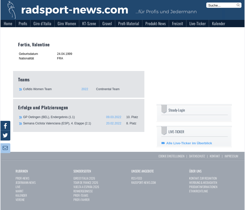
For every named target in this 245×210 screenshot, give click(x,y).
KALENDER (21, 195)
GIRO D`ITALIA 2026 (84, 178)
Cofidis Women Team (81, 89)
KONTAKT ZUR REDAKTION (203, 178)
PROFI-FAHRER (81, 199)
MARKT (19, 191)
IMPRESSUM (231, 156)
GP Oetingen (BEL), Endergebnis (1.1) (81, 117)
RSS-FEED (136, 178)
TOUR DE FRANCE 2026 (85, 182)
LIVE (18, 187)
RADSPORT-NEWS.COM (143, 182)
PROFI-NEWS (22, 178)
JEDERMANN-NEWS (26, 182)
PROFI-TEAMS (80, 195)
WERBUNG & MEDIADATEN (203, 182)
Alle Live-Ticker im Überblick (189, 143)
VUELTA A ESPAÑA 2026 (86, 187)
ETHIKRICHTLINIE (198, 191)
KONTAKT (215, 156)
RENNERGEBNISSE (83, 191)
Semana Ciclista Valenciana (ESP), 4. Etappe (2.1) (81, 123)
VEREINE (20, 199)
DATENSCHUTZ (197, 156)
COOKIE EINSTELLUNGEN (171, 156)
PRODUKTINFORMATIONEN (203, 187)
